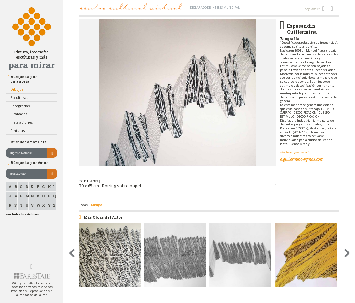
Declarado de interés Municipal (215, 8)
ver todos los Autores (22, 214)
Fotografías (20, 105)
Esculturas (19, 97)
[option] (177, 111)
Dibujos (16, 89)
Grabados (18, 113)
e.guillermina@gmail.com (301, 159)
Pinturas (17, 130)
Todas (83, 205)
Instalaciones (21, 122)
